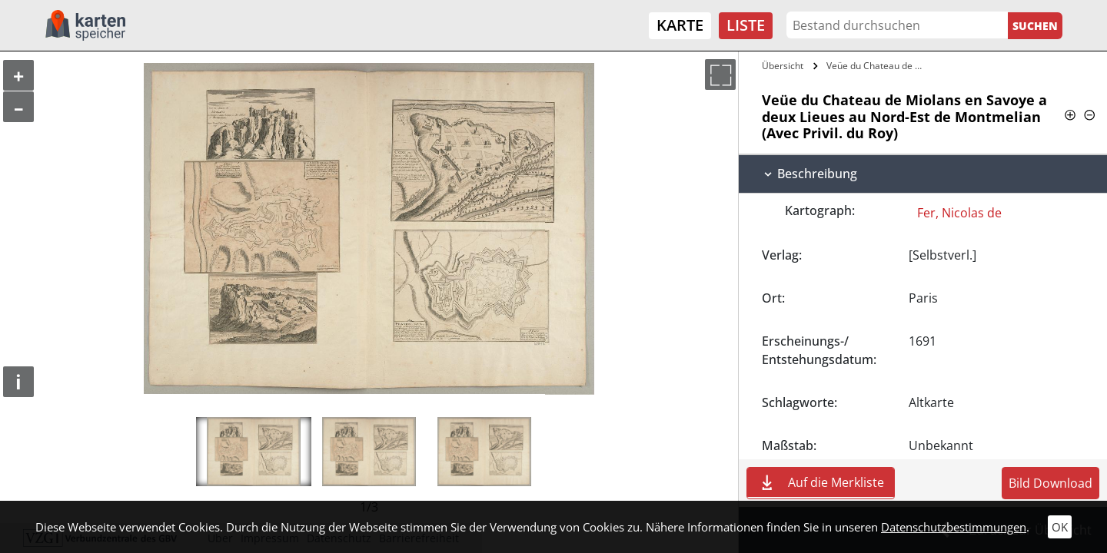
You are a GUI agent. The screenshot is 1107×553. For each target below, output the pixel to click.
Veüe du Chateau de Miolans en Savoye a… (879, 65)
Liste (745, 25)
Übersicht (782, 65)
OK (1060, 527)
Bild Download (1050, 483)
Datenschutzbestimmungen (953, 527)
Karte (680, 25)
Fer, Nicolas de (959, 212)
